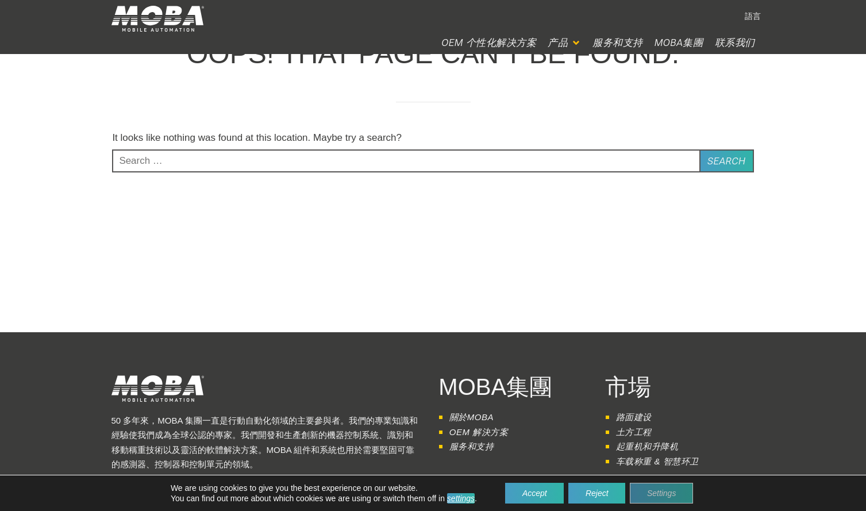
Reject (597, 493)
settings (460, 498)
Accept (534, 493)
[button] (564, 43)
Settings (662, 493)
